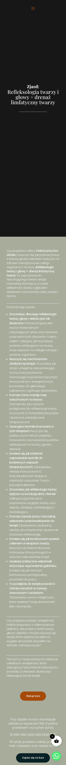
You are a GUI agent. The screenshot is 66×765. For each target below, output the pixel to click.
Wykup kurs (33, 696)
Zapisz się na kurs (33, 757)
